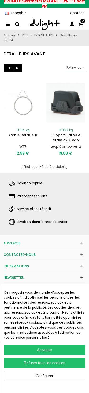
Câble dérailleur (23, 135)
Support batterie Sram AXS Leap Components (66, 140)
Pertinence (75, 68)
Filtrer (13, 68)
